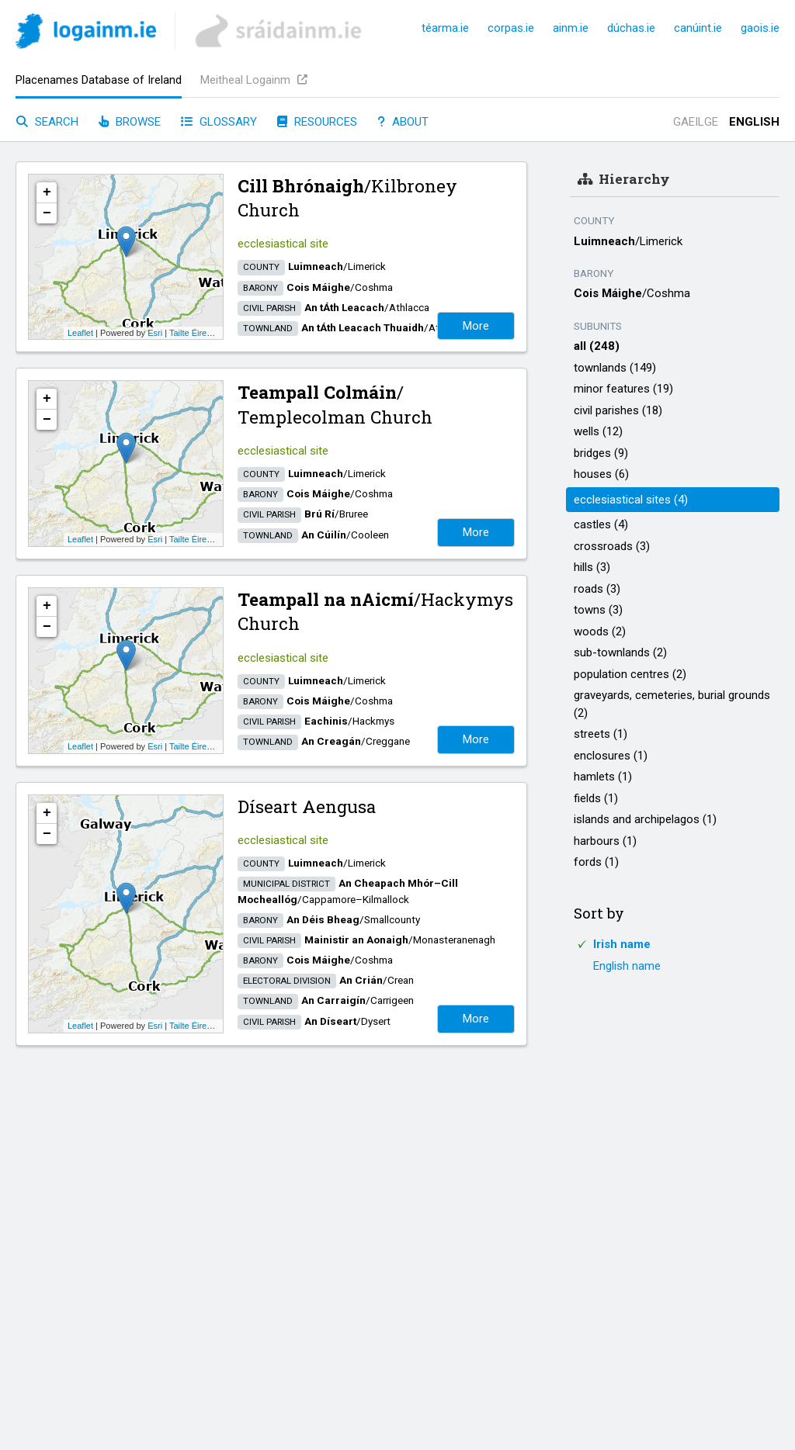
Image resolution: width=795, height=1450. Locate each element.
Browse (130, 122)
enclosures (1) (610, 756)
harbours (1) (605, 841)
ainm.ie (570, 28)
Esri (155, 332)
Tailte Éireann (195, 332)
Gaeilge (695, 122)
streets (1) (600, 734)
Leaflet (80, 332)
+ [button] (47, 192)
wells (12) (598, 431)
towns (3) (598, 610)
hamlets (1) (603, 777)
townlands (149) (615, 368)
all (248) (597, 346)
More (476, 326)
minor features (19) (623, 389)
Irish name (622, 944)
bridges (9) (601, 453)
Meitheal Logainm (253, 80)
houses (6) (601, 474)
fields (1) (596, 798)
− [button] (47, 213)
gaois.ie (760, 28)
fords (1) (596, 862)
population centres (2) (630, 674)
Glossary (219, 122)
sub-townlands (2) (620, 652)
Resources (317, 122)
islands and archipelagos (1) (645, 819)
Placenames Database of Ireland (99, 80)
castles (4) (601, 524)
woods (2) (600, 631)
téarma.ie (445, 28)
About (403, 122)
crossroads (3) (612, 546)
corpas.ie (511, 28)
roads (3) (597, 589)
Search (47, 122)
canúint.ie (698, 28)
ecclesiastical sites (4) (631, 500)
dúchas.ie (631, 28)
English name (627, 966)
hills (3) (592, 567)
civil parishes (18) (618, 410)
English (754, 122)
